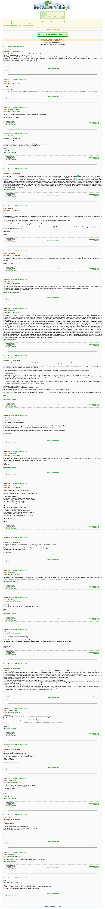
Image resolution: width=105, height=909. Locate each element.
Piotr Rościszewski (14, 109)
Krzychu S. (11, 282)
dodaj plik (63, 21)
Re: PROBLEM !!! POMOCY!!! (17, 79)
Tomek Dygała (12, 136)
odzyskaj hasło (31, 23)
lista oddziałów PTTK (42, 23)
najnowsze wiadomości (34, 21)
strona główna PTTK (12, 25)
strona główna (11, 21)
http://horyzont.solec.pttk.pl (12, 292)
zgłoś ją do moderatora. (11, 70)
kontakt (31, 25)
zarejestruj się (22, 23)
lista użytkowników (12, 23)
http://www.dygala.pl (9, 152)
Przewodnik (11, 49)
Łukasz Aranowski (50, 906)
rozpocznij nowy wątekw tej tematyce (94, 68)
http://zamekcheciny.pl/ (10, 63)
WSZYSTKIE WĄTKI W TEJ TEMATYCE (52, 34)
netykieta (25, 25)
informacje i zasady (21, 21)
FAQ (20, 25)
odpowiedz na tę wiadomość (53, 68)
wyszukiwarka (45, 21)
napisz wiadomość (55, 21)
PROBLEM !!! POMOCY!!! (16, 47)
